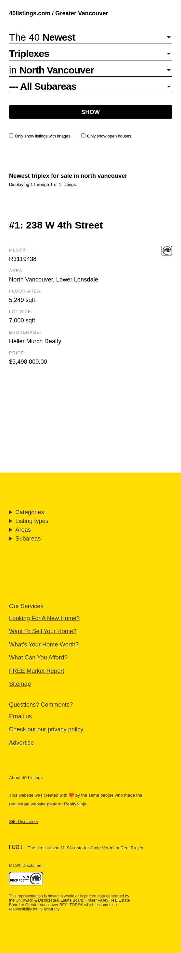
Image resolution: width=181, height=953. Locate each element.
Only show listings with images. (40, 135)
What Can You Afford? (38, 657)
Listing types (31, 520)
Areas (23, 529)
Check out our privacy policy (46, 729)
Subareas (28, 538)
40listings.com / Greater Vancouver (58, 13)
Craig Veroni (102, 847)
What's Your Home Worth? (44, 644)
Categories (29, 512)
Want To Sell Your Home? (42, 631)
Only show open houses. (106, 135)
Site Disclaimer (23, 821)
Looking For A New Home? (44, 618)
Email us (20, 716)
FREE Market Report (36, 670)
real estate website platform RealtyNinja (47, 804)
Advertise (21, 742)
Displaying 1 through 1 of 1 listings (42, 184)
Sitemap (20, 683)
